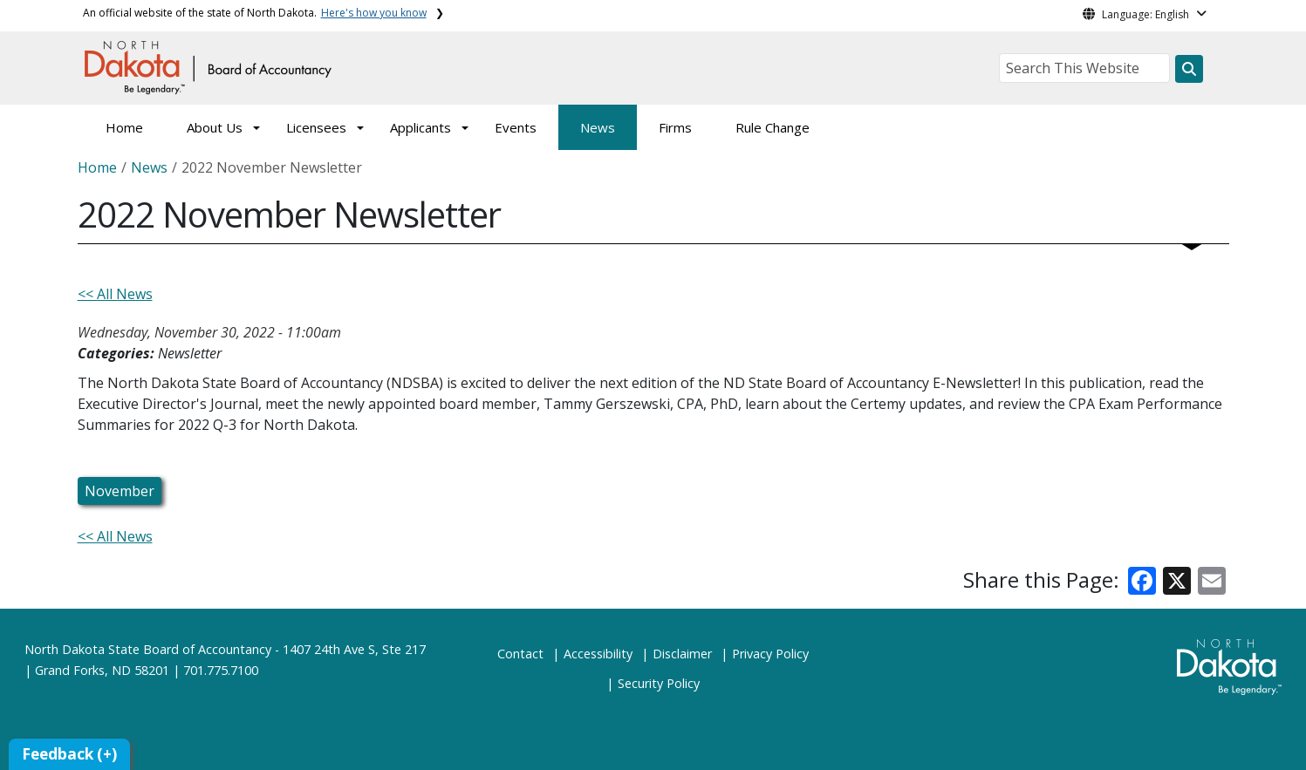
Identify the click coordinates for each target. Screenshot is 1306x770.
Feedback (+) (69, 754)
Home (124, 127)
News (597, 127)
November (119, 491)
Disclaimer (682, 653)
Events (516, 127)
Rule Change (772, 127)
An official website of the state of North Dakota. (255, 12)
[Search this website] (1189, 69)
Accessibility (598, 653)
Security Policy (659, 683)
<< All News (115, 293)
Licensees (316, 127)
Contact (520, 653)
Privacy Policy (770, 653)
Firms (675, 127)
